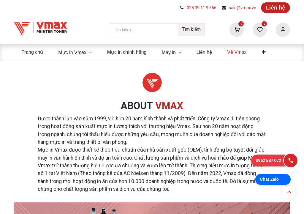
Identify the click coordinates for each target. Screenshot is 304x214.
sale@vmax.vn (242, 7)
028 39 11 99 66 (201, 7)
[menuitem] (32, 52)
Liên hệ (275, 7)
